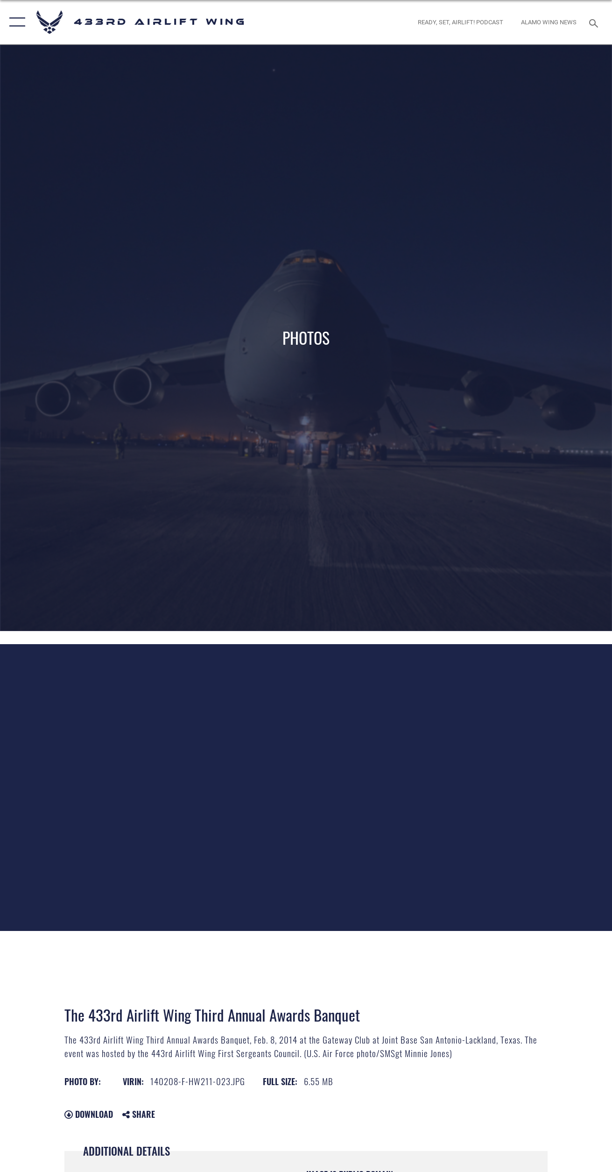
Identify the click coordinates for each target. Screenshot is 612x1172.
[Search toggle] (595, 22)
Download (88, 1114)
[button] (15, 22)
